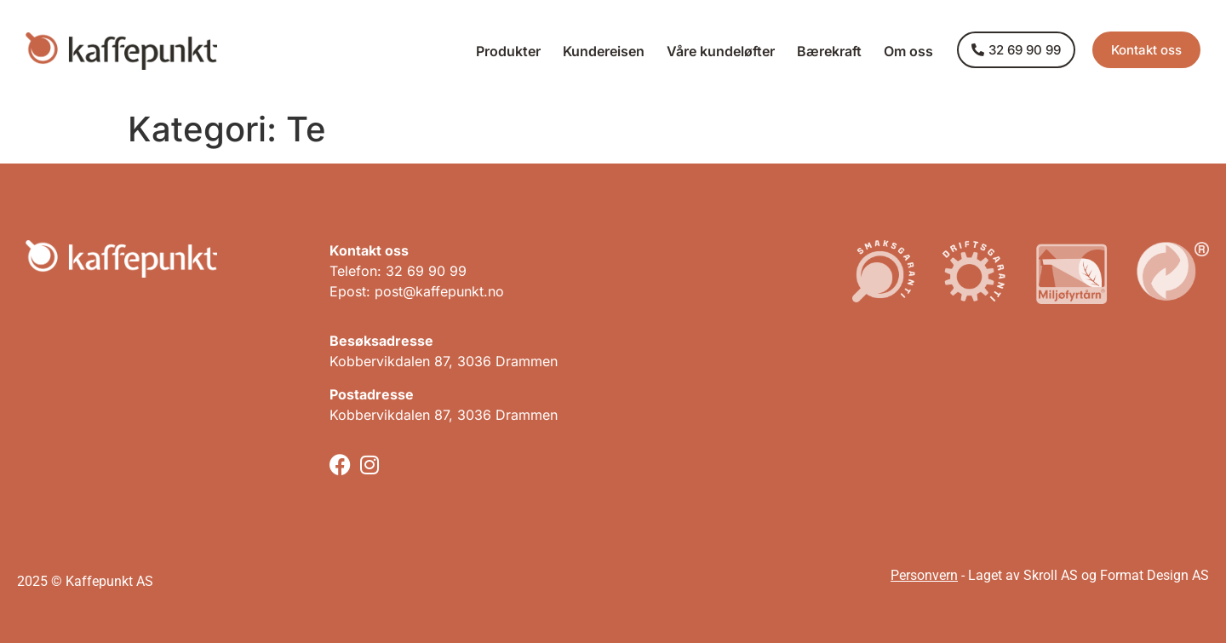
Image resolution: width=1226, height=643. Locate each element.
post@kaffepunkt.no (439, 291)
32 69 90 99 (426, 270)
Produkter (508, 51)
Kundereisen (604, 51)
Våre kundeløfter (721, 51)
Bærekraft (829, 51)
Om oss (908, 51)
